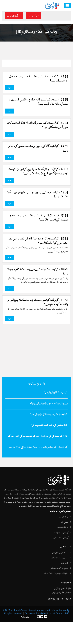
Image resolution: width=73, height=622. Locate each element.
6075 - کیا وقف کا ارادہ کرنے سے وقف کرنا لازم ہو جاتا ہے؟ (37, 271)
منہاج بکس (64, 522)
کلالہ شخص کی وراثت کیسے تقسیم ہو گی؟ (49, 425)
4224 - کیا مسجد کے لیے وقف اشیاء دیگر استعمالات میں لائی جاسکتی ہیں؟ (37, 125)
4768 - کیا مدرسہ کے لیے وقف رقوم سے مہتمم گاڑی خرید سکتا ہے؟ (38, 79)
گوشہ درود (64, 563)
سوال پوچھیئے (14, 16)
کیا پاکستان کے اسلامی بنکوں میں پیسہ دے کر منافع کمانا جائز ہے (38, 447)
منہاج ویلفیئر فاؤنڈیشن (60, 557)
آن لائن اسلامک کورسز (60, 537)
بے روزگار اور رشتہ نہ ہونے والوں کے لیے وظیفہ (49, 403)
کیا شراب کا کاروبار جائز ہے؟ (56, 393)
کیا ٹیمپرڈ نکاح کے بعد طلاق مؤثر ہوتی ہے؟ (49, 414)
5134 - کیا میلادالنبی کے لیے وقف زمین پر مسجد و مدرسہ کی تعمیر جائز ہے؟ (39, 218)
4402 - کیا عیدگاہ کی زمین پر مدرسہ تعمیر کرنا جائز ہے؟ (38, 148)
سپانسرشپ (33, 16)
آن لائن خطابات (62, 527)
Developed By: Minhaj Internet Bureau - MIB (47, 613)
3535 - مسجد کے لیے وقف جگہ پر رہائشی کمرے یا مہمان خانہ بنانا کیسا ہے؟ (38, 102)
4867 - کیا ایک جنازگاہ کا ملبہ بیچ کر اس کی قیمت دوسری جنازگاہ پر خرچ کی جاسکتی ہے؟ (38, 171)
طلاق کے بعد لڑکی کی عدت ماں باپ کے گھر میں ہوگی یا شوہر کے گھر (37, 436)
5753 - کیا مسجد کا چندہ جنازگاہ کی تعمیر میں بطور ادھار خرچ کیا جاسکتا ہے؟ (37, 241)
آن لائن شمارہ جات (61, 532)
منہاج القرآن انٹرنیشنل (60, 552)
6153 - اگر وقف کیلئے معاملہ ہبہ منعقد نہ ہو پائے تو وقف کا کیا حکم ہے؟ (38, 302)
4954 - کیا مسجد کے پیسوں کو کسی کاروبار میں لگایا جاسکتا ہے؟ (37, 194)
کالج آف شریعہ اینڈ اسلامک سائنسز (55, 573)
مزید (9, 87)
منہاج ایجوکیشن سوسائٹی (59, 568)
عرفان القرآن (63, 517)
